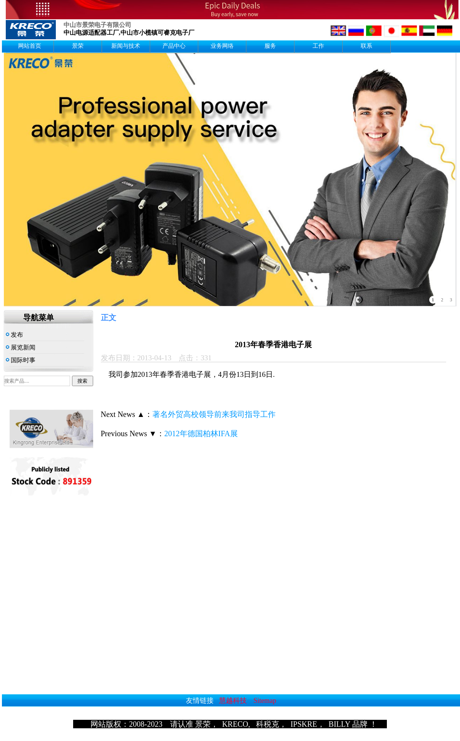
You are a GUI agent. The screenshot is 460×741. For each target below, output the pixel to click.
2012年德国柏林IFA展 (201, 433)
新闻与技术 (125, 46)
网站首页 (29, 46)
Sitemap (265, 700)
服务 (270, 46)
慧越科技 (233, 700)
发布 (14, 334)
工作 (318, 46)
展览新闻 (20, 347)
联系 (366, 46)
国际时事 (20, 360)
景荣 (78, 46)
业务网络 (222, 46)
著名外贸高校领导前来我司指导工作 (214, 414)
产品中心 (174, 46)
